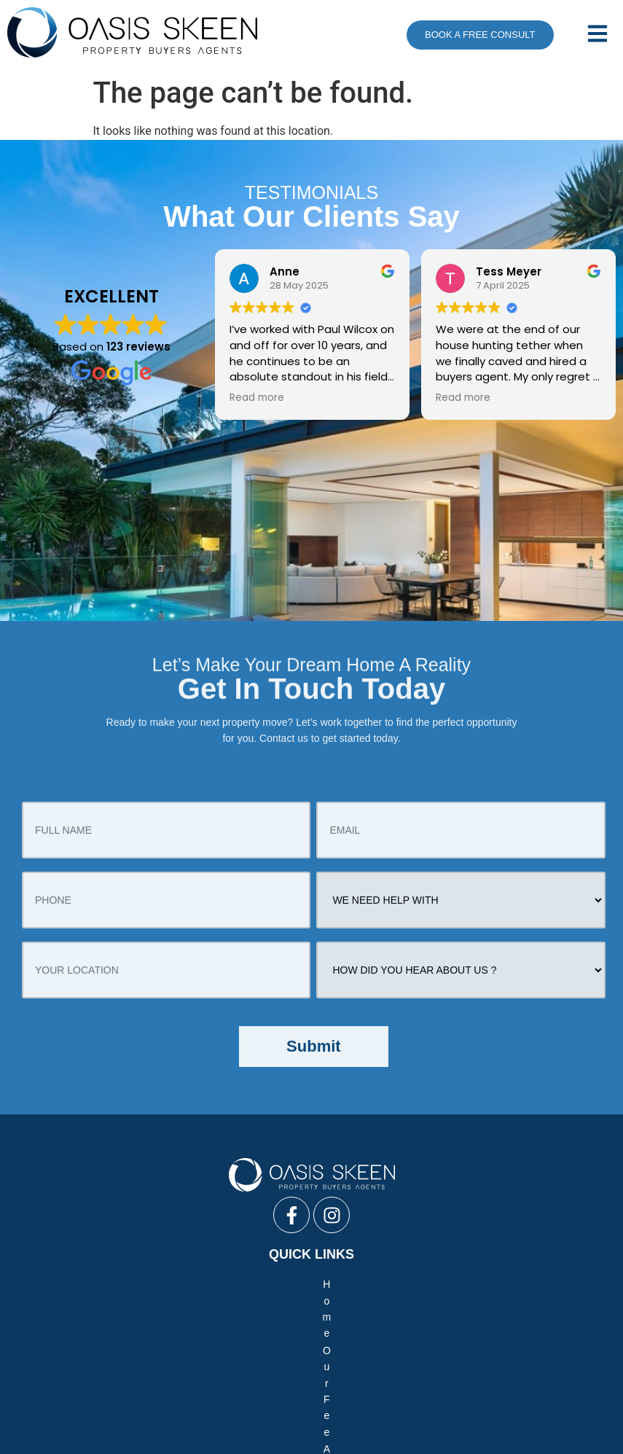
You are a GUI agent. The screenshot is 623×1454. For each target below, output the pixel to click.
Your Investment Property (253, 1302)
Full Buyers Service (152, 1361)
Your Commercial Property (392, 1302)
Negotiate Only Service (269, 1361)
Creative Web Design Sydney (311, 1433)
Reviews (155, 1302)
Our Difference (495, 1284)
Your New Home (77, 1302)
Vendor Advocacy (475, 1361)
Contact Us (558, 1302)
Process (492, 1302)
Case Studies (247, 1284)
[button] (592, 35)
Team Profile (328, 1284)
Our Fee (112, 1284)
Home (58, 1284)
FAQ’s (564, 1284)
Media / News (409, 1284)
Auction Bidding (379, 1361)
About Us (175, 1284)
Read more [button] (257, 397)
